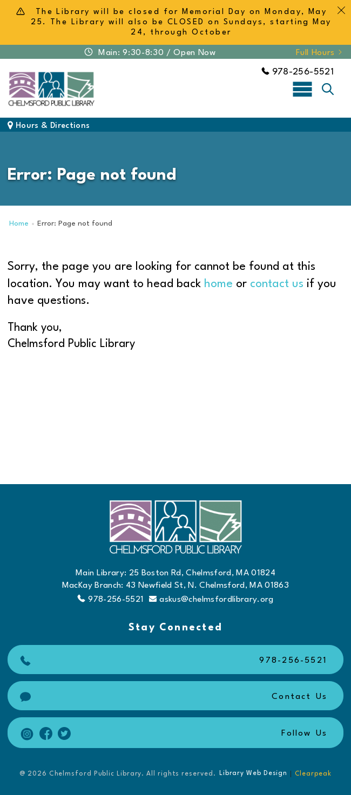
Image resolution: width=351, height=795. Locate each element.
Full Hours (319, 53)
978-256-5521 (297, 72)
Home (19, 223)
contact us (276, 284)
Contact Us (172, 697)
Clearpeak (313, 774)
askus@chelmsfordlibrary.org (211, 599)
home (218, 284)
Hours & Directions (49, 126)
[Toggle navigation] (302, 88)
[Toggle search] (328, 89)
